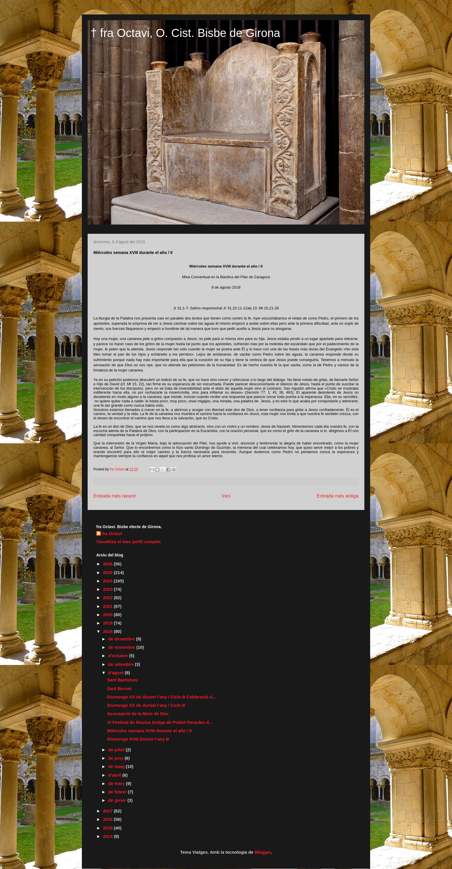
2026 (108, 563)
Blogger (263, 852)
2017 (108, 810)
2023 (108, 589)
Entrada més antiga (338, 496)
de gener (117, 800)
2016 (108, 819)
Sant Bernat (119, 688)
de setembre (121, 664)
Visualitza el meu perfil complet (128, 541)
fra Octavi (112, 533)
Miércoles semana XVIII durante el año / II (149, 730)
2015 (108, 827)
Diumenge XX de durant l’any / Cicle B (146, 705)
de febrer (118, 791)
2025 (108, 572)
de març (117, 783)
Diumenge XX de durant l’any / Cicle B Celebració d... (161, 696)
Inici (226, 496)
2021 (108, 606)
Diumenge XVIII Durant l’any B (138, 739)
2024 (108, 580)
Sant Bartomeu (122, 679)
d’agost (116, 672)
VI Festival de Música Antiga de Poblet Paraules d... (159, 722)
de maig (117, 766)
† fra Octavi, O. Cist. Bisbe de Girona (185, 33)
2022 (108, 597)
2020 (108, 614)
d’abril (115, 775)
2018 (108, 631)
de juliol (117, 749)
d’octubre (118, 655)
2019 (108, 623)
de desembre (122, 638)
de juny (116, 758)
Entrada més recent (114, 496)
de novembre (122, 647)
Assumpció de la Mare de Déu (138, 713)
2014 (108, 836)
